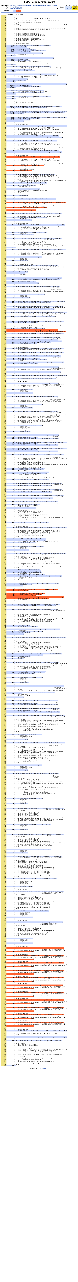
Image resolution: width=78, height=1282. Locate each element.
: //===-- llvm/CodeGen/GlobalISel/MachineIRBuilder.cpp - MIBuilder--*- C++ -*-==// (34, 16)
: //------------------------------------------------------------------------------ (34, 121)
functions (54, 5)
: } (8, 127)
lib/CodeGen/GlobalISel (24, 5)
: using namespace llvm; (15, 49)
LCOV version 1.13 (43, 1279)
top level (13, 5)
